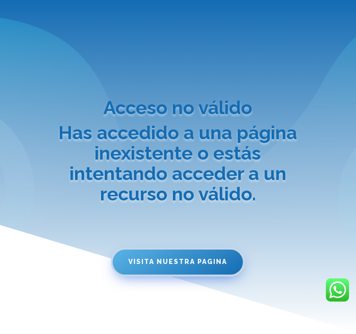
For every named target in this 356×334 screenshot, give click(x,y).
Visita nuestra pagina (177, 261)
